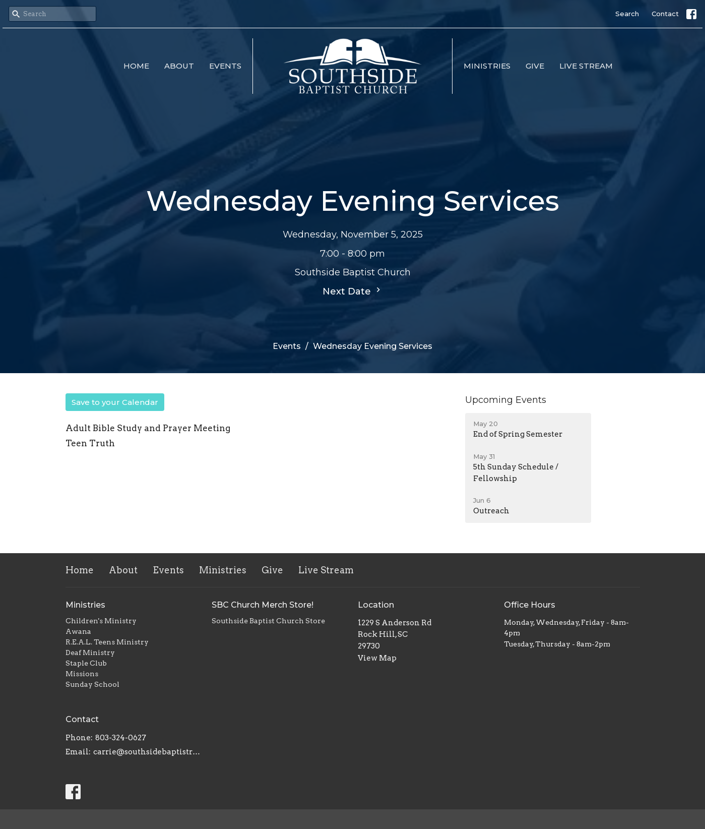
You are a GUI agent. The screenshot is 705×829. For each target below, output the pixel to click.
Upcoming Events (505, 399)
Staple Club (86, 663)
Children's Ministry (101, 621)
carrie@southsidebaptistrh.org (147, 751)
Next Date (353, 291)
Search (627, 14)
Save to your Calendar (115, 402)
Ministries (487, 66)
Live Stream (586, 66)
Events (225, 66)
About (179, 66)
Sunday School (92, 684)
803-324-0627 (120, 737)
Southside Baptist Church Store (268, 621)
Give (535, 66)
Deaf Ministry (90, 652)
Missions (82, 674)
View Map (377, 658)
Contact (665, 14)
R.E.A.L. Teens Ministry (107, 642)
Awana (78, 631)
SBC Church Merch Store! (262, 605)
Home (136, 66)
